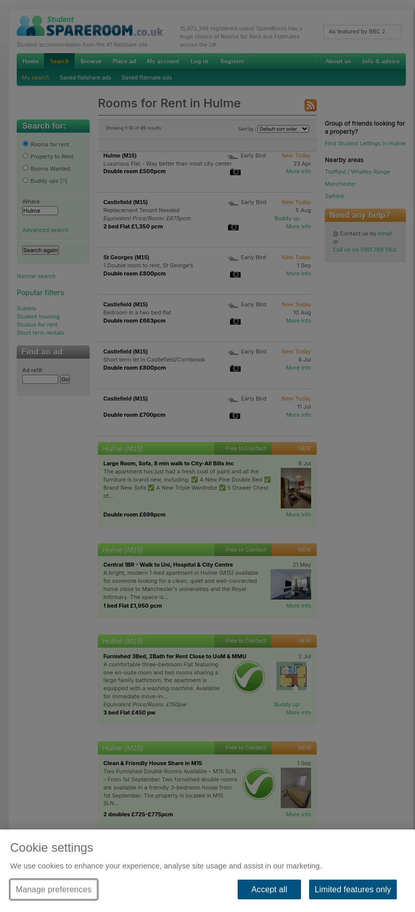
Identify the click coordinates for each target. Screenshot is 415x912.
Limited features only (353, 889)
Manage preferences (54, 889)
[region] (207, 870)
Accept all (269, 889)
